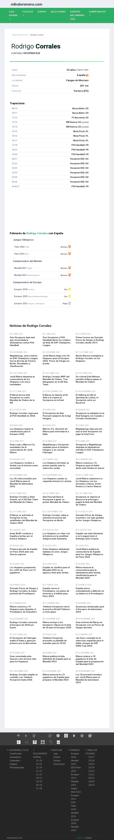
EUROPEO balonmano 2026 (78, 15)
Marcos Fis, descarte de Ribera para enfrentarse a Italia (56, 431)
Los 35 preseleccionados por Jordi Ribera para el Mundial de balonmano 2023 (89, 678)
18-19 (39, 784)
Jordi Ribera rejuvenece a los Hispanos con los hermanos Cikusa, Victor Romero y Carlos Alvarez (89, 482)
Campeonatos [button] (97, 11)
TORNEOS (74, 750)
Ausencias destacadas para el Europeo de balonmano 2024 (90, 609)
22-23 (39, 770)
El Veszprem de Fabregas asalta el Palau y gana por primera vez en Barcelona (23, 641)
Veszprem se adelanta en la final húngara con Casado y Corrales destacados (90, 416)
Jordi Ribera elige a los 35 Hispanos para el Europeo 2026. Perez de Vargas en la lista (56, 359)
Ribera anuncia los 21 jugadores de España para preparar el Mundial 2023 (56, 677)
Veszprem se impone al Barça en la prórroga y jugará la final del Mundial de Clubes (89, 501)
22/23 (91, 770)
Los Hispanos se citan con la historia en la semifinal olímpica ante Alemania (56, 536)
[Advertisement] (57, 211)
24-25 (39, 763)
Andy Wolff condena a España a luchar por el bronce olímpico (21, 536)
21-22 (39, 774)
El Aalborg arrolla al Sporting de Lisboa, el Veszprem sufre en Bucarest (87, 399)
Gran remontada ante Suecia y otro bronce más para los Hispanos (23, 659)
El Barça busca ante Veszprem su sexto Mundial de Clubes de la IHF (22, 399)
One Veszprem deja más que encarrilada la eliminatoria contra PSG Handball (22, 341)
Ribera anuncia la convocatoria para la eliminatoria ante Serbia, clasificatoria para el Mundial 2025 (88, 572)
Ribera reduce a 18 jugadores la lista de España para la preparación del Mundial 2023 (90, 660)
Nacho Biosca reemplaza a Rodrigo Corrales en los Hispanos (89, 358)
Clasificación (16, 753)
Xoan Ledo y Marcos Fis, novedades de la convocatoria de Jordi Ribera (22, 448)
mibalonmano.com (19, 35)
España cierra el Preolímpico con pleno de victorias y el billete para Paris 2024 (56, 592)
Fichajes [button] (27, 11)
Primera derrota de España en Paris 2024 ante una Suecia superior (23, 552)
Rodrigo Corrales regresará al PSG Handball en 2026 (24, 414)
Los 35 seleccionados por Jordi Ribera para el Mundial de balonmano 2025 (23, 482)
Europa (43, 11)
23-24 (39, 767)
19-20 (39, 781)
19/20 (91, 781)
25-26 (39, 760)
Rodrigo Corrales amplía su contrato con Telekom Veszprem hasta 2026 (24, 677)
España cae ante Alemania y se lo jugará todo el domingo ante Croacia (89, 536)
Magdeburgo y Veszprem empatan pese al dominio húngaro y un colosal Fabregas (56, 448)
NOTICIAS (56, 750)
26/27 (91, 756)
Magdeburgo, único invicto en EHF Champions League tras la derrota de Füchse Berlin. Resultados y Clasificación (24, 361)
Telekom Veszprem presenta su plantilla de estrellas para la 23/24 (55, 641)
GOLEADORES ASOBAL (40, 753)
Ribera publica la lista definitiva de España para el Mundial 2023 (57, 659)
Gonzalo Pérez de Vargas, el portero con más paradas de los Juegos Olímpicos (90, 518)
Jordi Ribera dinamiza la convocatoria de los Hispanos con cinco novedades (22, 380)
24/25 (91, 763)
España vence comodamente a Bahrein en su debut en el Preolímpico (90, 591)
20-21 (39, 777)
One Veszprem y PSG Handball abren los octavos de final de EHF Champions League (56, 341)
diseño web (81, 838)
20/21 (91, 777)
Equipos (13, 763)
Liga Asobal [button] (13, 13)
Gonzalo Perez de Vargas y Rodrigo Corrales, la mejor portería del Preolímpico (24, 591)
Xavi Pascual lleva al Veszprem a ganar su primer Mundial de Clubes (56, 499)
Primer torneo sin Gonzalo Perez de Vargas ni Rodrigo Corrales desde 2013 (90, 340)
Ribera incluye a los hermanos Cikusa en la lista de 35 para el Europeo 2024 (57, 625)
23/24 (91, 767)
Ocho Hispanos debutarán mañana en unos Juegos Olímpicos (56, 552)
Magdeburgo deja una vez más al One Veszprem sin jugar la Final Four (89, 431)
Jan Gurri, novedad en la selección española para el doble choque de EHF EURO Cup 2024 (89, 642)
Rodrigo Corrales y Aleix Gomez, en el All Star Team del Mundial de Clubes (24, 499)
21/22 (91, 774)
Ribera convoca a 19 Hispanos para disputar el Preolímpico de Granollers (23, 609)
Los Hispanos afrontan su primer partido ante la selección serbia (56, 465)
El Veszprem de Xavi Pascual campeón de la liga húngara (57, 416)
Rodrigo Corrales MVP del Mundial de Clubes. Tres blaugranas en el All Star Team (56, 380)
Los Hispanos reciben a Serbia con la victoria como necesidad (24, 465)
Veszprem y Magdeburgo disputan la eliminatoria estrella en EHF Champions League (90, 448)
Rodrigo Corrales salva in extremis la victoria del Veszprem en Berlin (55, 518)
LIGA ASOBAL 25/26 (17, 750)
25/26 (91, 760)
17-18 (39, 788)
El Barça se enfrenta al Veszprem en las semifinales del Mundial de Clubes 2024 (23, 519)
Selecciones (59, 11)
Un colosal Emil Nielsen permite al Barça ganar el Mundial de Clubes (88, 379)
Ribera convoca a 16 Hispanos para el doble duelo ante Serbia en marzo (90, 465)
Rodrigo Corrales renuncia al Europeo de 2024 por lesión (23, 625)
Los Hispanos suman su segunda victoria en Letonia (57, 480)
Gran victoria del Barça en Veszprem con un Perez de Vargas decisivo (90, 625)
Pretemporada (17, 767)
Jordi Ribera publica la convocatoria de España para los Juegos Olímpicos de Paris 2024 (89, 553)
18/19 (91, 784)
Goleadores (15, 756)
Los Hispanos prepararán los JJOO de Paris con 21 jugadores (23, 570)
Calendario (15, 760)
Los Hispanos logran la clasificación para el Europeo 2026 (21, 431)
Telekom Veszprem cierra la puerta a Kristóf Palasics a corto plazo (56, 609)
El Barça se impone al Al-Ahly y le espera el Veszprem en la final (55, 397)
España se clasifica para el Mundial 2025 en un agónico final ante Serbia (56, 570)
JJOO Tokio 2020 (73, 806)
